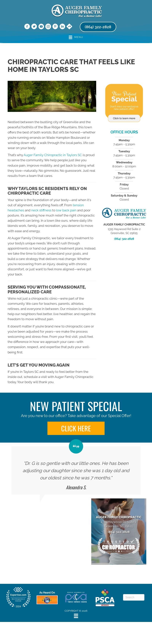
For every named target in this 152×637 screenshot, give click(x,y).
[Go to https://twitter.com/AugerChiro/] (34, 27)
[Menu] (76, 616)
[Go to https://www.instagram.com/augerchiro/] (48, 27)
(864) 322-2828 (124, 239)
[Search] (133, 597)
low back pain (66, 210)
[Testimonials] (76, 470)
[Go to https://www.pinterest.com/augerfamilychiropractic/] (55, 27)
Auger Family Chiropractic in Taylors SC (53, 155)
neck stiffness (41, 210)
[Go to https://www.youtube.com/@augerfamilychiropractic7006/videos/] (41, 27)
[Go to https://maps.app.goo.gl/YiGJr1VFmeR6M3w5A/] (69, 27)
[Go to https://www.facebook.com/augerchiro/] (27, 27)
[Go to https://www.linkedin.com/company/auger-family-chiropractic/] (62, 27)
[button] (76, 428)
